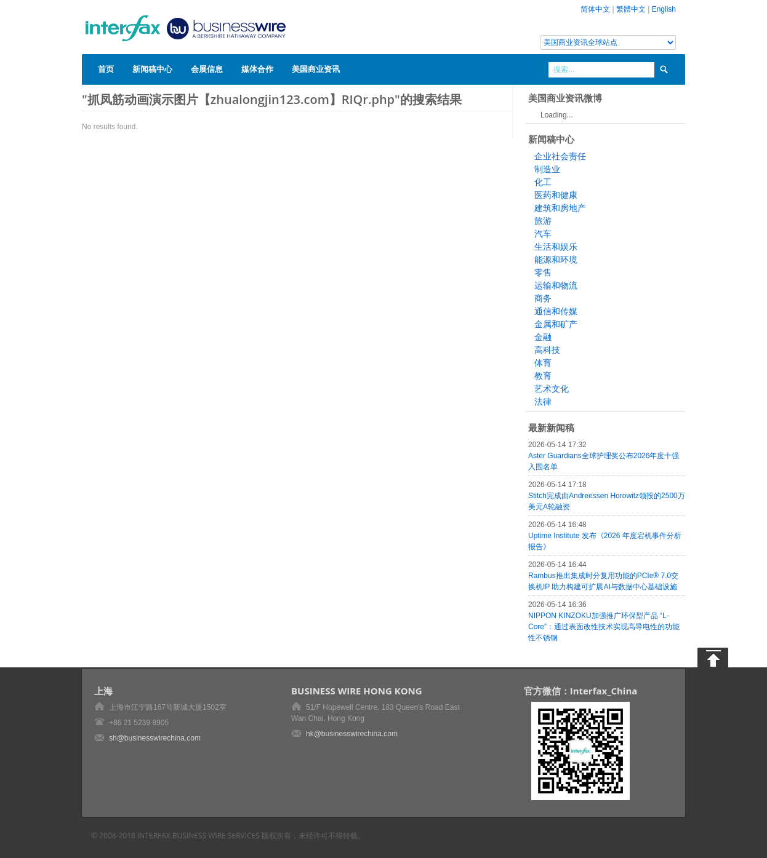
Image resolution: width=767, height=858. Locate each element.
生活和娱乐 (555, 247)
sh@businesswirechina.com (155, 738)
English (664, 9)
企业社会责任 (560, 156)
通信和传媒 (555, 311)
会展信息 (207, 68)
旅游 (543, 221)
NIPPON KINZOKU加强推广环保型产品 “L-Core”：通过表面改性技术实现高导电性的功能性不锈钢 (604, 626)
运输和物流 (555, 285)
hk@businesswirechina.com (352, 733)
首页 (106, 68)
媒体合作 (257, 68)
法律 (543, 402)
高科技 (547, 350)
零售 (543, 272)
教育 (543, 376)
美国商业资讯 (316, 68)
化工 (543, 182)
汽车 (543, 234)
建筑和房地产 (560, 208)
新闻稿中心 (152, 68)
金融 (543, 337)
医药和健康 (555, 195)
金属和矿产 (555, 324)
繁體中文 (631, 9)
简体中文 (595, 9)
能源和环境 (555, 259)
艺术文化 (551, 389)
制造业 (547, 169)
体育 (543, 363)
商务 (543, 298)
